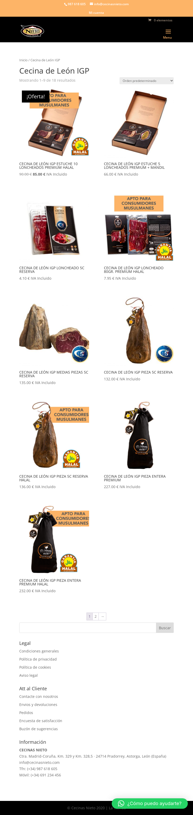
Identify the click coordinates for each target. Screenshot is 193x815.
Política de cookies (35, 667)
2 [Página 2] (96, 616)
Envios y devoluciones (38, 704)
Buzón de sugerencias (38, 728)
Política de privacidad (38, 659)
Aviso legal (28, 675)
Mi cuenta (96, 13)
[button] (150, 803)
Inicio (23, 60)
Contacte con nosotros (38, 696)
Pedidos (26, 712)
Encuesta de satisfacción (40, 720)
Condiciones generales (39, 651)
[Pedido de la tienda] (147, 80)
